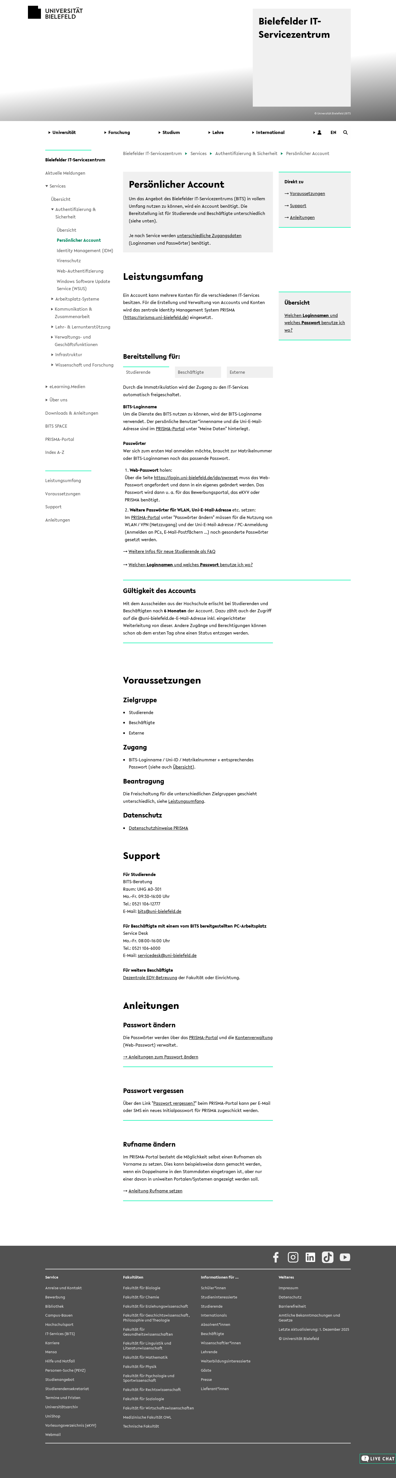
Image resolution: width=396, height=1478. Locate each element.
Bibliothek (54, 1306)
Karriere (52, 1343)
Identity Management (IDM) (85, 250)
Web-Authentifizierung (80, 271)
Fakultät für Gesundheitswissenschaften (148, 1332)
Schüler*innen (213, 1288)
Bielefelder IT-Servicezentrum (75, 159)
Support (53, 506)
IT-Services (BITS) (60, 1334)
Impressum (288, 1288)
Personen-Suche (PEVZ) (65, 1370)
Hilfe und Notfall (60, 1361)
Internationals (214, 1315)
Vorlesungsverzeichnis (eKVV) (70, 1425)
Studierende (211, 1306)
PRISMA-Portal (59, 439)
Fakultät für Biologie (141, 1288)
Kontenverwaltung (254, 1037)
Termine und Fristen (62, 1398)
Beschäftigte (212, 1334)
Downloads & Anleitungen (71, 413)
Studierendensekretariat (67, 1389)
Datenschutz (290, 1297)
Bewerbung (55, 1297)
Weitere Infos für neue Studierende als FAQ (172, 551)
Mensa (51, 1352)
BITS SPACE (56, 426)
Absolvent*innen (215, 1324)
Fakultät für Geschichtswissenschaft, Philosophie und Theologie (156, 1318)
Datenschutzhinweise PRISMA (158, 828)
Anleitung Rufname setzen (155, 1191)
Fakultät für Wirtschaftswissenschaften (158, 1408)
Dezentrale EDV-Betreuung (150, 977)
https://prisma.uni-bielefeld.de (156, 317)
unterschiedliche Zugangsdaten (209, 235)
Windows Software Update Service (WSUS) (83, 285)
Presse (206, 1379)
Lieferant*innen (215, 1389)
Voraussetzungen (62, 493)
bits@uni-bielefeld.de (159, 911)
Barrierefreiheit (292, 1306)
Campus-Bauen (59, 1315)
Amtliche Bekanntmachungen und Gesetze (309, 1318)
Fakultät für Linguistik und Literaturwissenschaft (147, 1346)
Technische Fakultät (141, 1426)
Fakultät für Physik (139, 1366)
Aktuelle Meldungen (65, 173)
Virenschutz (69, 260)
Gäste (206, 1370)
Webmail (53, 1434)
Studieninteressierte (219, 1297)
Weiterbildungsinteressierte (225, 1361)
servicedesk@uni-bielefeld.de (167, 955)
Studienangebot (59, 1379)
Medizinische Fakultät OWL (147, 1417)
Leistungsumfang (63, 480)
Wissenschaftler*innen (221, 1343)
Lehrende (209, 1352)
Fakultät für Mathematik (145, 1357)
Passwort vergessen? (174, 1103)
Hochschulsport (59, 1324)
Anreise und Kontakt (63, 1288)
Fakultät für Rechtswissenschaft (152, 1390)
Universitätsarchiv (61, 1407)
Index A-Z (54, 452)
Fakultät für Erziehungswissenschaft (155, 1306)
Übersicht (61, 199)
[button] (72, 132)
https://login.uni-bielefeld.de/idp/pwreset (196, 477)
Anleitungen (57, 520)
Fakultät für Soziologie (143, 1399)
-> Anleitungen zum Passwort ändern (160, 1057)
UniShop (52, 1416)
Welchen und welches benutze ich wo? (314, 322)
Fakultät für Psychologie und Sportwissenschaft (148, 1378)
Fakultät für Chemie (141, 1297)
